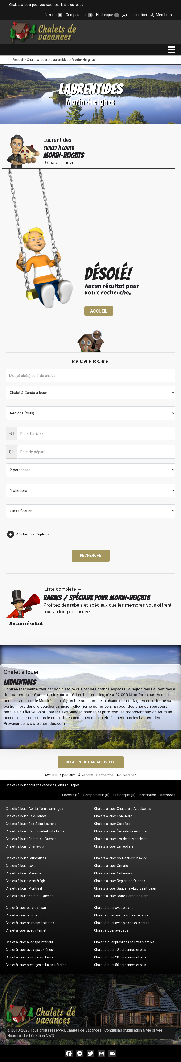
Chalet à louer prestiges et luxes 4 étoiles (36, 965)
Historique (107, 15)
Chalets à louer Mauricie (23, 873)
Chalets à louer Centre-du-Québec (31, 839)
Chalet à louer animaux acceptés (30, 923)
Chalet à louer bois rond (23, 915)
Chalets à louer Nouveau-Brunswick (120, 858)
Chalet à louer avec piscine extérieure (121, 923)
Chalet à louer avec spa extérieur (30, 950)
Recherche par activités (90, 762)
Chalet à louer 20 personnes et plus (120, 957)
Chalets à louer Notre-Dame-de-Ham (121, 896)
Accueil (18, 60)
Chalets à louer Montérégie (26, 881)
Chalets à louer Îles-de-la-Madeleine (120, 839)
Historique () (124, 795)
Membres (161, 15)
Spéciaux (67, 775)
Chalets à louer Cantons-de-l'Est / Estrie (35, 831)
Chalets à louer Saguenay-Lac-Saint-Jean (125, 888)
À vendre (85, 775)
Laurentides (59, 60)
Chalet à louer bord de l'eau (26, 908)
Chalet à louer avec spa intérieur (29, 942)
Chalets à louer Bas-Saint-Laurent (31, 824)
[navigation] (171, 50)
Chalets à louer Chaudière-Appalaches (122, 809)
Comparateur (79, 15)
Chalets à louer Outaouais (113, 873)
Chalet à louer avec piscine (113, 908)
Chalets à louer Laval (21, 866)
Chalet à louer (37, 60)
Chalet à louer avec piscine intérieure (121, 915)
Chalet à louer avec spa (111, 930)
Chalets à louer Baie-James (26, 816)
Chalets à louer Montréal (24, 888)
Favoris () (71, 795)
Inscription (134, 15)
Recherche (90, 555)
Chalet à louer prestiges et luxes (29, 957)
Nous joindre (17, 1035)
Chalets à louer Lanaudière (114, 846)
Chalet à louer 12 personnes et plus (120, 950)
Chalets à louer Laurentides (26, 858)
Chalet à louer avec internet (26, 930)
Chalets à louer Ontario (111, 866)
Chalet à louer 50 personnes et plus (120, 965)
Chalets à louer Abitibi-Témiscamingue (34, 809)
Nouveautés (127, 775)
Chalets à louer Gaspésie (112, 824)
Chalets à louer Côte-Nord (113, 816)
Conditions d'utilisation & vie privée (133, 1030)
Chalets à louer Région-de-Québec (119, 881)
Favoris (53, 15)
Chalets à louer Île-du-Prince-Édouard (121, 831)
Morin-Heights (83, 60)
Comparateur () (96, 795)
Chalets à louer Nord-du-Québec (29, 896)
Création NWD (42, 1035)
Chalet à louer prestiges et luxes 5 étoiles (124, 942)
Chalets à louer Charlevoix (25, 846)
